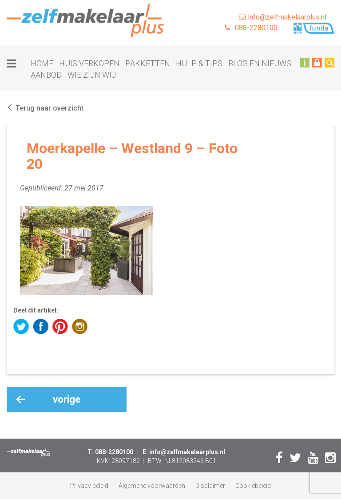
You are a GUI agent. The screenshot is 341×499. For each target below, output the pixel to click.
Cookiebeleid (253, 485)
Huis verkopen (89, 63)
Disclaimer (210, 485)
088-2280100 (251, 28)
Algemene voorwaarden (152, 485)
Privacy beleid (89, 485)
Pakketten (147, 63)
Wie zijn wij (91, 74)
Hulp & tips (199, 63)
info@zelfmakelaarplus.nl (282, 17)
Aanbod (46, 74)
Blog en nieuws (259, 63)
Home (42, 63)
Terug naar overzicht (45, 108)
